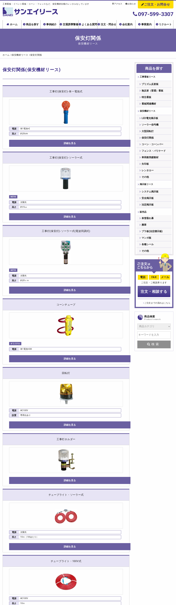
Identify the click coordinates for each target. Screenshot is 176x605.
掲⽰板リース (146, 185)
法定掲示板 (148, 206)
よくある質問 (89, 24)
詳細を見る (22, 149)
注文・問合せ (108, 24)
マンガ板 (146, 240)
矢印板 (145, 165)
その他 (145, 178)
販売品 (143, 213)
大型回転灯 (148, 132)
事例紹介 (51, 24)
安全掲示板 (148, 199)
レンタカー (148, 171)
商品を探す (32, 24)
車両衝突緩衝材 (150, 158)
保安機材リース (147, 111)
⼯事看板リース (147, 77)
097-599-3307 (153, 14)
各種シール (148, 247)
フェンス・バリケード (154, 152)
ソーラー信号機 (150, 125)
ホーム (14, 24)
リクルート (165, 24)
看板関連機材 (149, 104)
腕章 (144, 227)
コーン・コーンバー (152, 145)
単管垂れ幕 (148, 221)
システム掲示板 (150, 193)
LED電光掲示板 (150, 119)
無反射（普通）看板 (152, 91)
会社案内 (127, 24)
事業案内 (146, 24)
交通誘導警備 (70, 24)
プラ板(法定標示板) (152, 234)
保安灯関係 (148, 139)
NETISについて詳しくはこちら (45, 392)
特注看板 (146, 97)
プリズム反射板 (150, 84)
